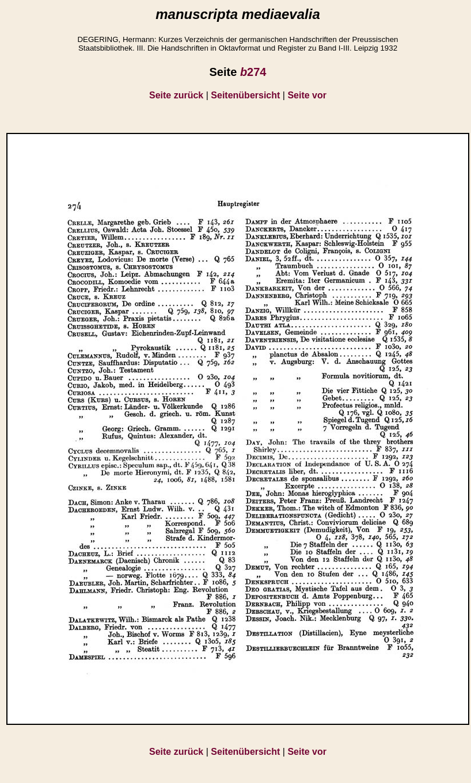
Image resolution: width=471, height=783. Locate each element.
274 (253, 72)
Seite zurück (176, 95)
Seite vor (306, 95)
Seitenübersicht (245, 95)
